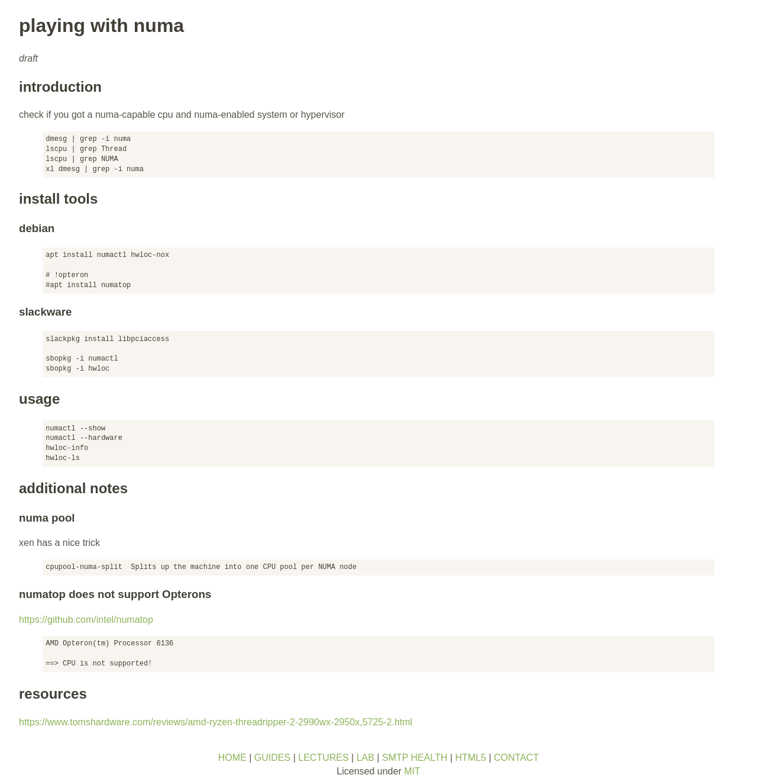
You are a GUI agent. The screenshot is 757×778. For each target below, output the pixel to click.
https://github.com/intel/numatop (86, 620)
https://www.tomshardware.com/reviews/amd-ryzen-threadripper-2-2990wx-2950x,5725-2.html (215, 722)
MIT (412, 771)
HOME (232, 758)
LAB (365, 758)
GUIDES (272, 758)
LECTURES (323, 758)
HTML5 (470, 758)
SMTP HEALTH (415, 758)
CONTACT (516, 758)
